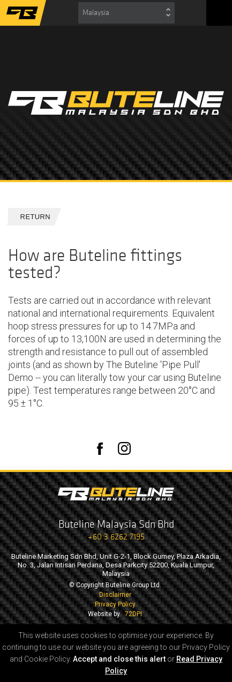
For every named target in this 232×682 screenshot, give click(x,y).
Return (31, 217)
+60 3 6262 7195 (116, 536)
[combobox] (126, 13)
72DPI (133, 614)
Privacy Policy (115, 604)
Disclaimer (115, 594)
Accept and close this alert (119, 659)
